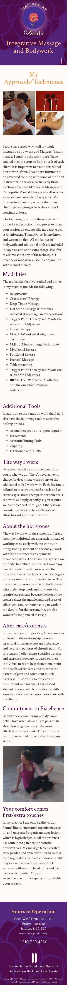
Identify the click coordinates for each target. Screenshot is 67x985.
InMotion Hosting (49, 982)
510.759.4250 (34, 942)
